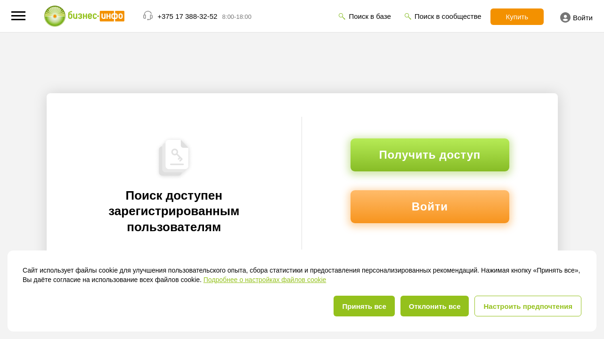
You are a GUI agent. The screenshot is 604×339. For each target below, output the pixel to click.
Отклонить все (435, 306)
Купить (517, 17)
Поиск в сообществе (448, 16)
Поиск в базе (370, 16)
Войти (576, 17)
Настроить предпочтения (527, 306)
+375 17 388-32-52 (187, 16)
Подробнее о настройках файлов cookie (265, 279)
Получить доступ (430, 154)
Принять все (364, 306)
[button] (18, 15)
